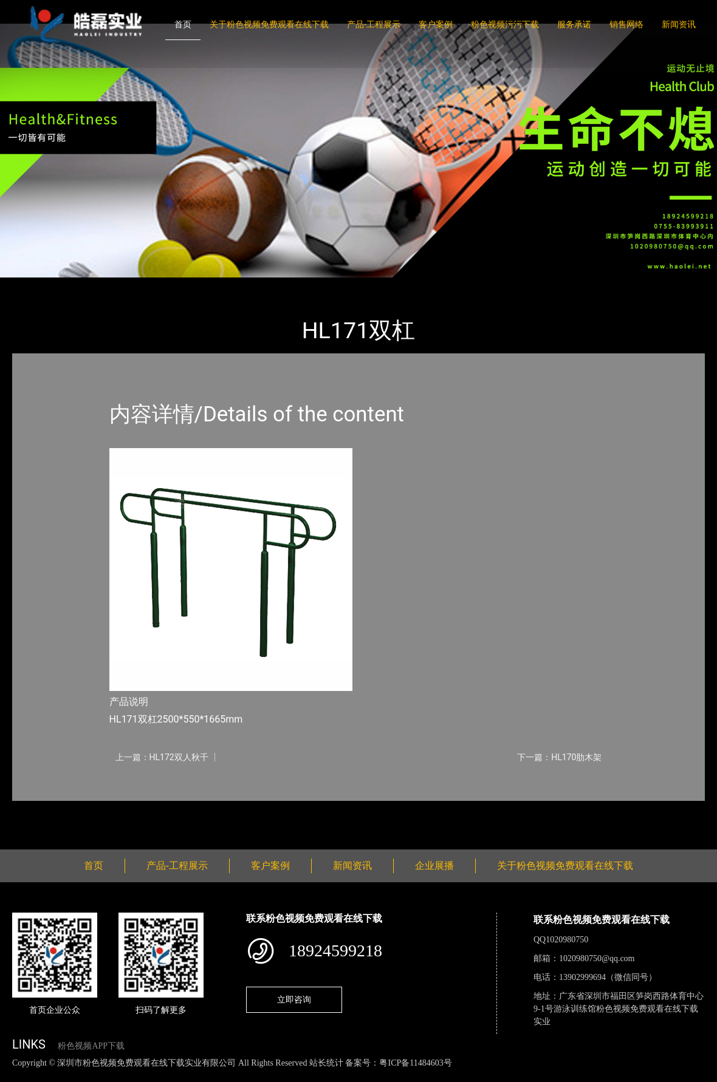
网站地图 (18, 1075)
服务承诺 (574, 24)
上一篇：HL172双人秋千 (161, 757)
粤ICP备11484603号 (415, 1062)
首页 (182, 24)
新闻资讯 (679, 24)
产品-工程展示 (373, 24)
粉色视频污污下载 (505, 24)
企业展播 (434, 865)
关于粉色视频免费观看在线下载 (269, 24)
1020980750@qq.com (597, 958)
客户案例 (436, 24)
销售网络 (626, 24)
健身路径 (146, 286)
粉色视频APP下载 (91, 1045)
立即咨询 (294, 999)
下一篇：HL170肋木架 (559, 757)
